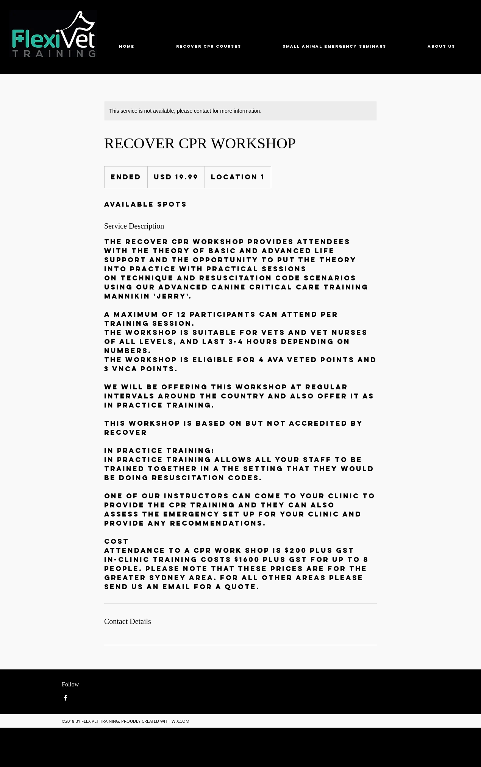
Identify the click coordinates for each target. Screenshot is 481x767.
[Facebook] (65, 698)
